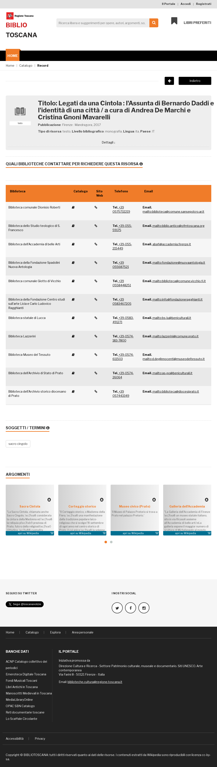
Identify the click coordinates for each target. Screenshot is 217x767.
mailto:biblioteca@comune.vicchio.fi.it (179, 281)
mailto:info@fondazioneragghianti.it (177, 299)
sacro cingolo (18, 444)
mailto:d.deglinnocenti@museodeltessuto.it (174, 359)
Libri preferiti (191, 21)
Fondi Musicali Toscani (21, 680)
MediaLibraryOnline (19, 699)
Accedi (186, 4)
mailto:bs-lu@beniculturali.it (171, 318)
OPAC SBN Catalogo (20, 705)
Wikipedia (32, 533)
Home (12, 56)
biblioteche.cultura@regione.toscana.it (95, 681)
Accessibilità (15, 738)
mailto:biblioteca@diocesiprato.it (175, 391)
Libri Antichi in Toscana (22, 686)
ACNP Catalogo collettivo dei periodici (26, 664)
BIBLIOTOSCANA (36, 754)
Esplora (55, 631)
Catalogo (25, 65)
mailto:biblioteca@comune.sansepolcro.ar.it (173, 211)
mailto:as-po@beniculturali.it (172, 373)
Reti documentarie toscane (25, 711)
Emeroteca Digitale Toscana (26, 673)
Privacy (40, 738)
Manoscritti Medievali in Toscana (29, 692)
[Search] (106, 22)
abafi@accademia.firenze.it (171, 244)
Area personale (82, 631)
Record (42, 65)
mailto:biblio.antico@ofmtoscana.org (178, 226)
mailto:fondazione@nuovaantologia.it (178, 262)
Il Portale (168, 4)
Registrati (203, 4)
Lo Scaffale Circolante (21, 718)
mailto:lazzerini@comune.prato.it (175, 336)
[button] (105, 542)
